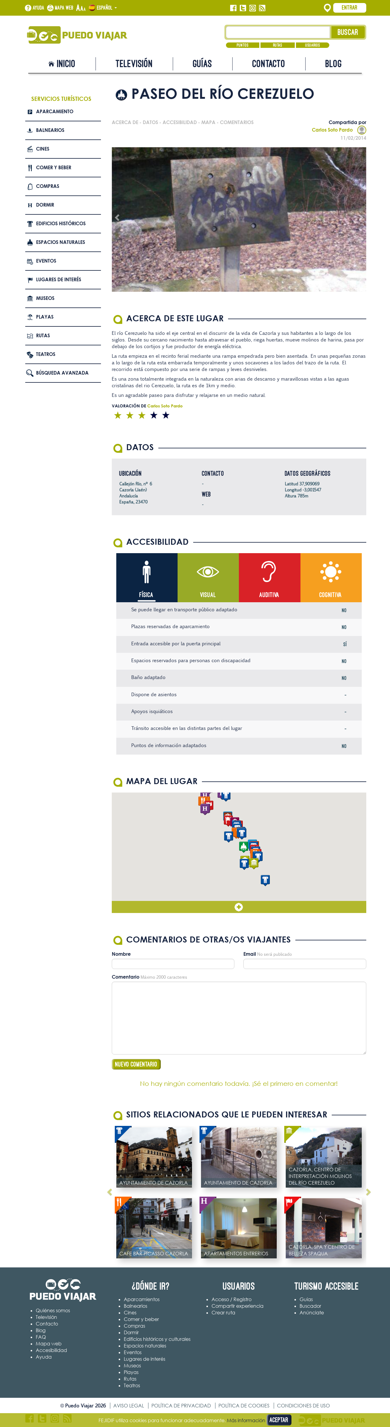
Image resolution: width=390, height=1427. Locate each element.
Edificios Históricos (61, 223)
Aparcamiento (54, 111)
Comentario (125, 977)
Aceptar (279, 1420)
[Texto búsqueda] (278, 32)
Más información (246, 1420)
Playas (44, 317)
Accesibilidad (51, 1350)
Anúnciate (312, 1313)
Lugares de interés (58, 279)
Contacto (268, 64)
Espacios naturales (60, 242)
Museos (45, 298)
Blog (333, 64)
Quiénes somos (53, 1310)
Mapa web (64, 8)
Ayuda (38, 8)
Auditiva (269, 595)
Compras (47, 186)
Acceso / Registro (231, 1299)
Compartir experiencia (238, 1306)
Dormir (45, 205)
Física (146, 595)
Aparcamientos (142, 1299)
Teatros (45, 354)
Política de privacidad (181, 1406)
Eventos (46, 261)
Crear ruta (223, 1313)
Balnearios (50, 130)
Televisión (134, 64)
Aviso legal (128, 1406)
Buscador (310, 1306)
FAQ (41, 1337)
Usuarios (312, 45)
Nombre (121, 954)
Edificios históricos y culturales (157, 1339)
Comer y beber (53, 167)
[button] (243, 847)
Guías (202, 64)
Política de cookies (244, 1406)
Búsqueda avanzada (62, 373)
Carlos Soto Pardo (339, 130)
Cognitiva (330, 595)
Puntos (242, 45)
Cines (42, 149)
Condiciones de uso (303, 1406)
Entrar (350, 7)
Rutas (277, 45)
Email (249, 954)
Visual (208, 595)
